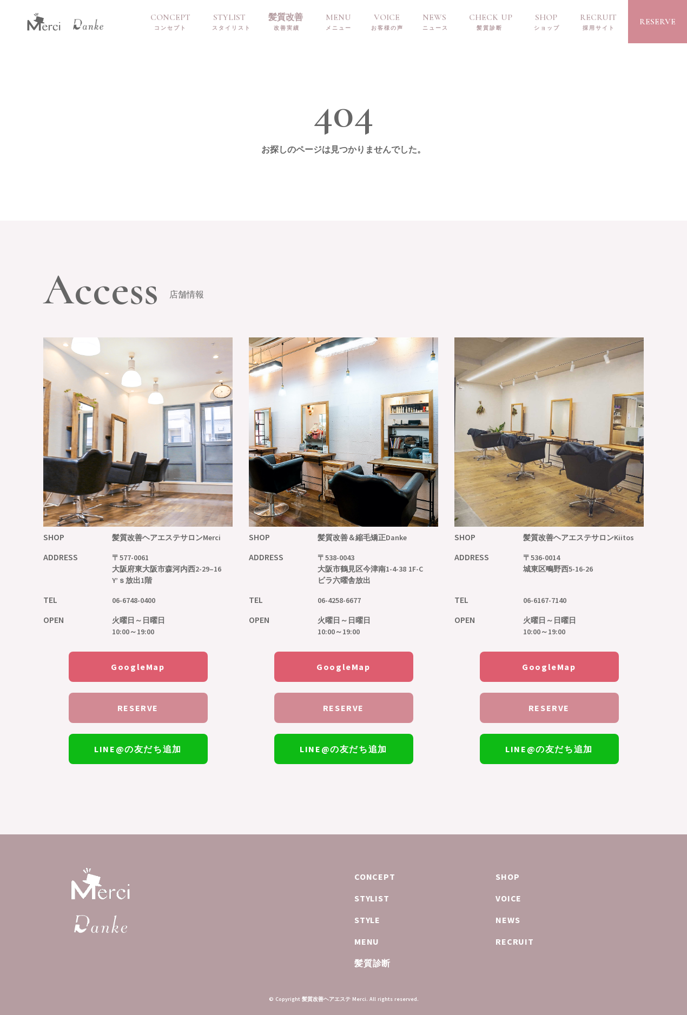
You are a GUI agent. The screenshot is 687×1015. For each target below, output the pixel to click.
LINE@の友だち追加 (138, 749)
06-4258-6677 (339, 600)
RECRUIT (598, 17)
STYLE (367, 920)
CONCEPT (170, 17)
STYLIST (229, 17)
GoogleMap (137, 666)
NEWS (434, 17)
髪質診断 (372, 963)
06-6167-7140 (544, 600)
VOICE (387, 17)
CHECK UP (490, 17)
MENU (338, 17)
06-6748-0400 (133, 600)
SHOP (546, 17)
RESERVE (657, 21)
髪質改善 (285, 17)
